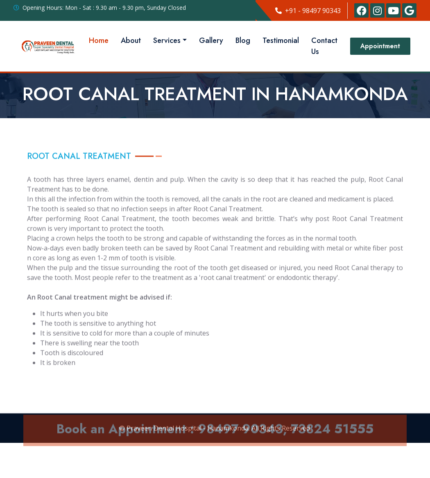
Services (167, 40)
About (131, 40)
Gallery (211, 40)
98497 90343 (240, 438)
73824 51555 (332, 438)
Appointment (380, 46)
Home (99, 40)
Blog (242, 40)
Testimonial (281, 40)
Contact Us (324, 46)
